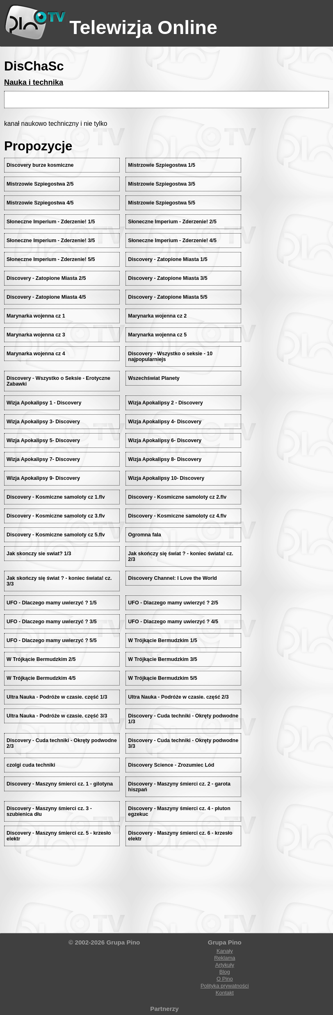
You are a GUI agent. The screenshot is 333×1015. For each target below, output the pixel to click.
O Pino (225, 979)
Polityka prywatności (225, 986)
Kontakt (225, 993)
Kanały (225, 951)
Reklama (224, 958)
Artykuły (224, 965)
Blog (224, 972)
